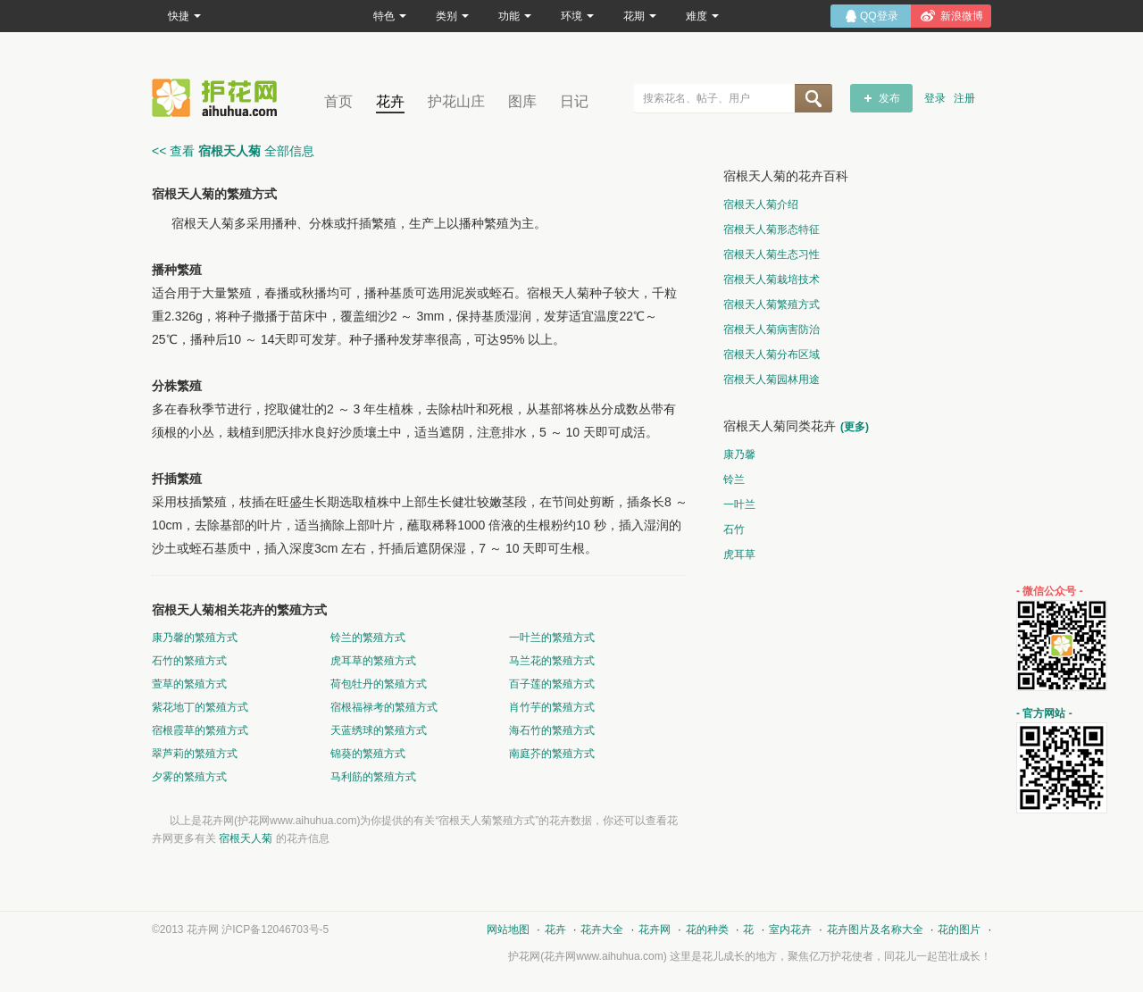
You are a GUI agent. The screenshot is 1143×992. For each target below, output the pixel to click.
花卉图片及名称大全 (875, 929)
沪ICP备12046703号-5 (275, 929)
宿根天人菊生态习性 (771, 254)
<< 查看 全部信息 (233, 151)
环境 (577, 16)
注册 (964, 98)
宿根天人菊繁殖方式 (771, 304)
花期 (639, 16)
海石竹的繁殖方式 (552, 730)
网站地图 (508, 929)
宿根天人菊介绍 (760, 204)
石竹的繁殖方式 (189, 660)
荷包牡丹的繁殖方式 (378, 684)
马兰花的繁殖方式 (552, 660)
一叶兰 (739, 504)
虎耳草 (739, 554)
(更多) (854, 427)
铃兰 (734, 479)
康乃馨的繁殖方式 (195, 637)
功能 (514, 16)
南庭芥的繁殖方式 (552, 753)
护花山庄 (456, 101)
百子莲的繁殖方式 (552, 684)
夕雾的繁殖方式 (189, 777)
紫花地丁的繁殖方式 (200, 707)
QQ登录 (879, 16)
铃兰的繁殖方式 (367, 637)
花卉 (390, 101)
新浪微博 (961, 16)
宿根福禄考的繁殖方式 (384, 707)
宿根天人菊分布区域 (771, 354)
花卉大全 (601, 929)
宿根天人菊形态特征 (771, 229)
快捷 (184, 16)
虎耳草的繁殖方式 (373, 660)
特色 (389, 16)
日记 (574, 101)
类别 (452, 16)
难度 (702, 16)
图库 (522, 101)
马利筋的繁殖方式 (373, 777)
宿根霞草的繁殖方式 (200, 730)
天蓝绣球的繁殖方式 (378, 730)
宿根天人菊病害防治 (771, 329)
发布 (889, 98)
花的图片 (959, 929)
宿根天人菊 (245, 838)
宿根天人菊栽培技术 (771, 279)
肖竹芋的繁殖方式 (552, 707)
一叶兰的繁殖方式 (552, 637)
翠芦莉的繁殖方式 (195, 753)
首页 (338, 101)
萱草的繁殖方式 (189, 684)
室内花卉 (790, 929)
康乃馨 (739, 454)
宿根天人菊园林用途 (771, 379)
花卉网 (219, 98)
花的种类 (707, 929)
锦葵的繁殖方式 (367, 753)
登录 (935, 98)
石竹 (734, 529)
